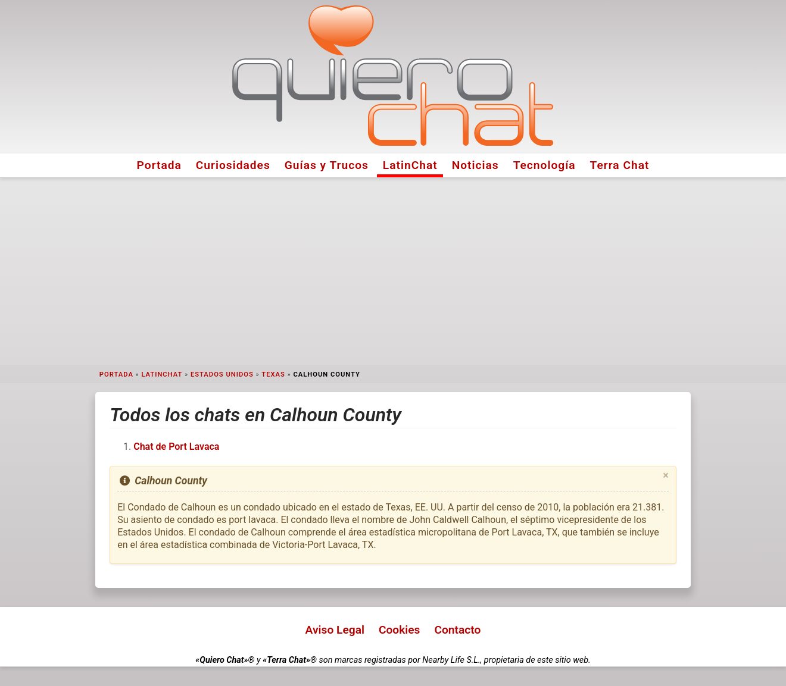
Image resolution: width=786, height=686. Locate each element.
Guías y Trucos (327, 165)
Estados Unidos (222, 374)
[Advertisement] (393, 271)
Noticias (475, 165)
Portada (159, 165)
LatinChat (410, 165)
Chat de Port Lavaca (176, 446)
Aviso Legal (334, 630)
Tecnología (544, 165)
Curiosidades (233, 165)
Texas (273, 374)
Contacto (457, 630)
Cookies (399, 630)
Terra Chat (620, 165)
